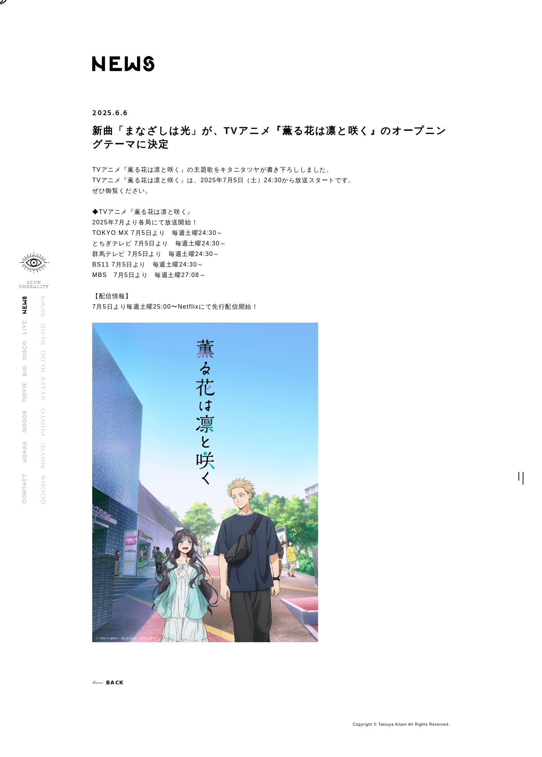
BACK (116, 683)
